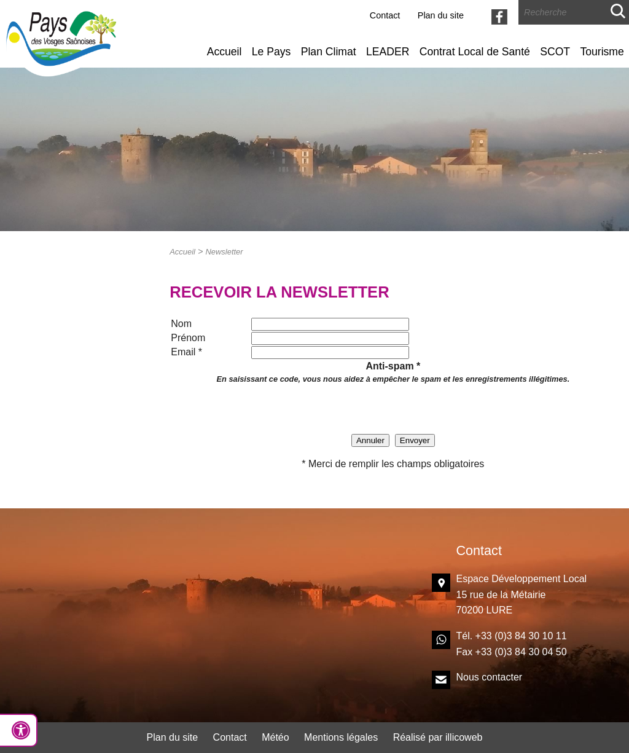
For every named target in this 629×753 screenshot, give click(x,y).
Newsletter (224, 251)
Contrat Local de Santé (475, 51)
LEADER (387, 51)
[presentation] (393, 409)
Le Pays (271, 51)
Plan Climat (328, 51)
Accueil (224, 51)
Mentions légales (341, 737)
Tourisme (601, 51)
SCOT (555, 51)
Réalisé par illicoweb (438, 737)
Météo (275, 737)
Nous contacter (489, 677)
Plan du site (441, 15)
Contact (385, 15)
